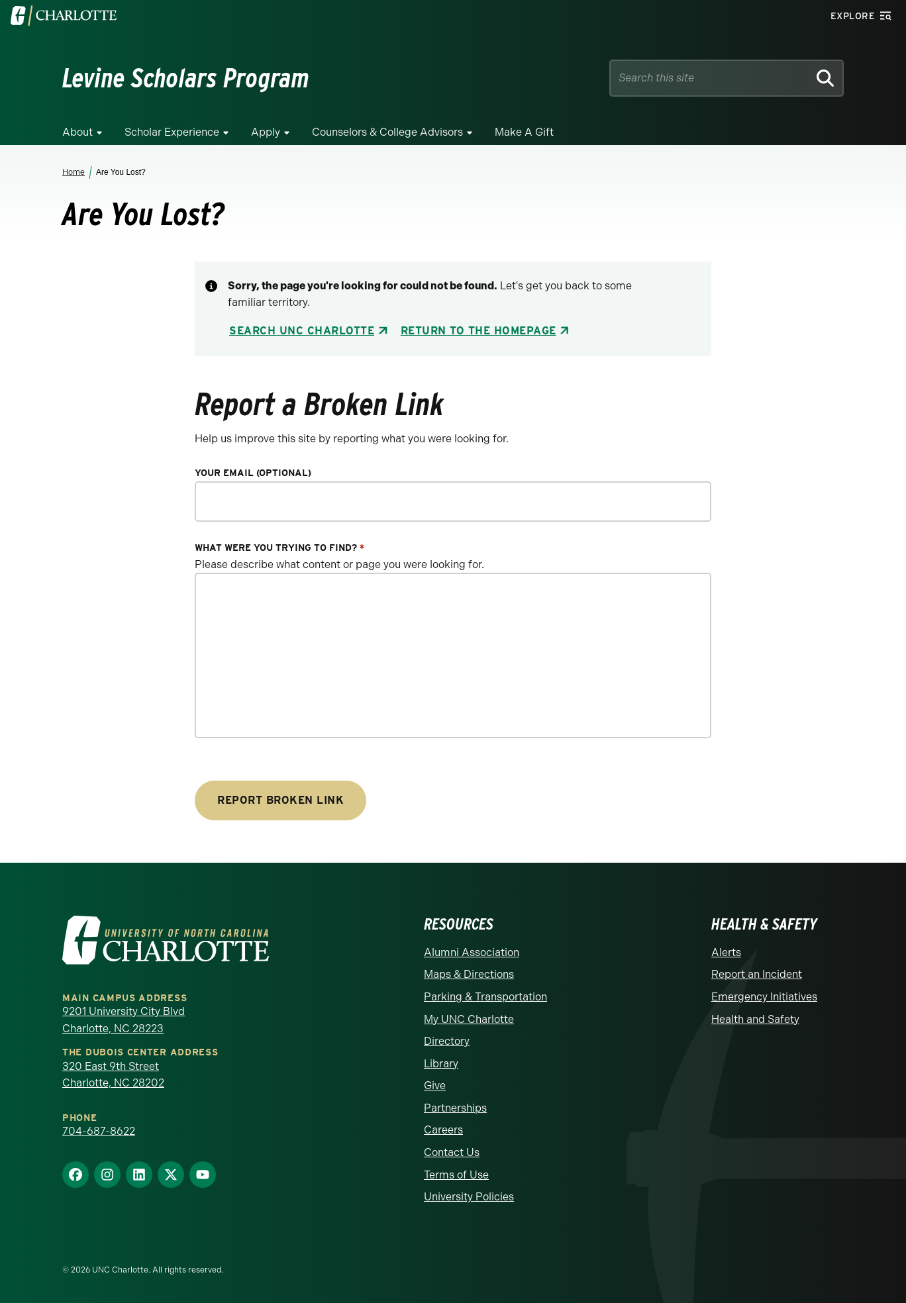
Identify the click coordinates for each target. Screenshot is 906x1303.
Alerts (726, 952)
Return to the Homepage (478, 330)
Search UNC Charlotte (301, 330)
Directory (447, 1041)
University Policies (469, 1196)
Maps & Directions (469, 974)
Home (73, 172)
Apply (265, 132)
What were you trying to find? (279, 548)
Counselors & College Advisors (387, 132)
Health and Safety (755, 1019)
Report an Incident (756, 974)
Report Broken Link (280, 800)
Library (441, 1063)
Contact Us (451, 1152)
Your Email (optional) (253, 473)
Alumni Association (471, 952)
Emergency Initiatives (764, 996)
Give (435, 1085)
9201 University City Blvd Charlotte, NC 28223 (123, 1020)
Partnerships (455, 1108)
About (77, 132)
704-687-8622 (98, 1131)
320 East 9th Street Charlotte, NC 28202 (113, 1075)
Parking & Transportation (485, 996)
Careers (443, 1130)
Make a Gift (524, 132)
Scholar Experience (172, 132)
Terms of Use (456, 1175)
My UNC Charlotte (469, 1019)
